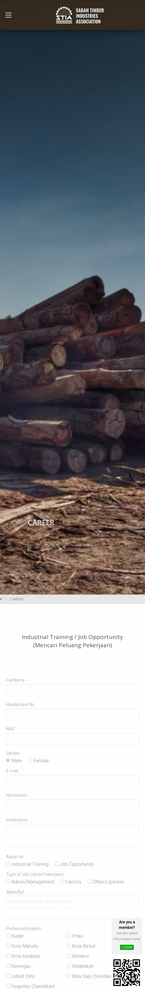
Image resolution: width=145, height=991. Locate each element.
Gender (13, 757)
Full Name (15, 683)
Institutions (16, 823)
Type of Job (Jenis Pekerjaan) (35, 878)
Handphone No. (20, 708)
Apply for (15, 860)
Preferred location (23, 932)
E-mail (12, 774)
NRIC (10, 732)
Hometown (16, 799)
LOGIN (127, 947)
